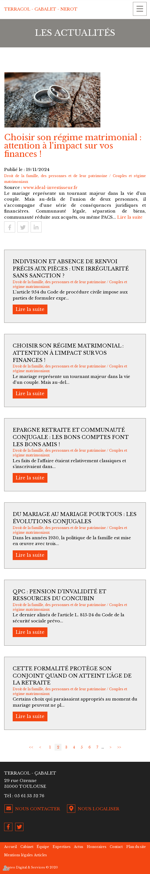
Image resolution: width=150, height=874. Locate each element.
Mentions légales (18, 855)
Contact (116, 847)
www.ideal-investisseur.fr (50, 187)
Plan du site (136, 847)
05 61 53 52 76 (29, 795)
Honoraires (96, 847)
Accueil (10, 847)
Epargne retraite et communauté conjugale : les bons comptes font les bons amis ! (70, 437)
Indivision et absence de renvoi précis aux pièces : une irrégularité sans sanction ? (71, 269)
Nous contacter (37, 808)
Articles (40, 855)
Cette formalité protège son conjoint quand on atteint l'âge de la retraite (72, 676)
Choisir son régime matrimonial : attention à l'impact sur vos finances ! (68, 353)
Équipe (43, 847)
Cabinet (26, 847)
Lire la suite (130, 217)
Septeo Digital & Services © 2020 (31, 867)
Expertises (62, 847)
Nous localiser (98, 808)
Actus (78, 847)
